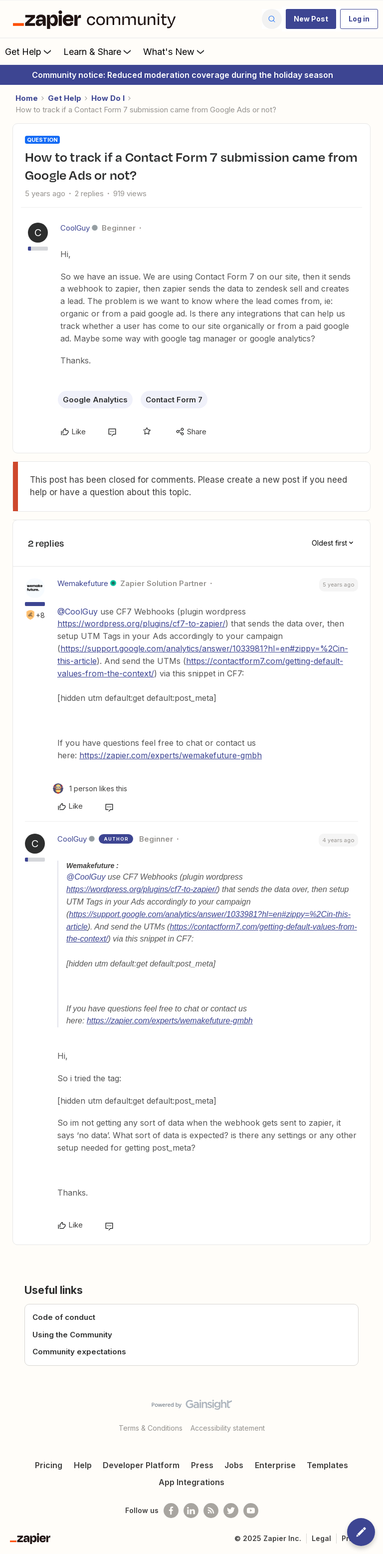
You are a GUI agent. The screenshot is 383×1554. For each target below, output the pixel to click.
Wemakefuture (82, 583)
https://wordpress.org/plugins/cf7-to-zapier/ (141, 623)
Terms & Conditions (151, 1428)
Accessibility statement (228, 1428)
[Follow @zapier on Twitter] (230, 1510)
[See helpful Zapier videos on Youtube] (250, 1510)
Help (83, 1465)
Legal (321, 1538)
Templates (327, 1465)
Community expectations (79, 1351)
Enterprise (275, 1465)
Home (26, 98)
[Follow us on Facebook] (171, 1510)
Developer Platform (141, 1465)
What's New (174, 51)
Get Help (29, 51)
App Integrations (191, 1482)
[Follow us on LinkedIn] (191, 1510)
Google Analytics (95, 399)
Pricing (48, 1465)
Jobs (233, 1465)
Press (202, 1465)
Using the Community (72, 1334)
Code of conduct (63, 1317)
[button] (311, 19)
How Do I (108, 98)
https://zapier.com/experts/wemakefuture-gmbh (170, 755)
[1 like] (90, 788)
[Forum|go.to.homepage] (97, 19)
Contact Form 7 (174, 399)
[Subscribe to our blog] (210, 1510)
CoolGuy (75, 228)
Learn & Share (98, 51)
